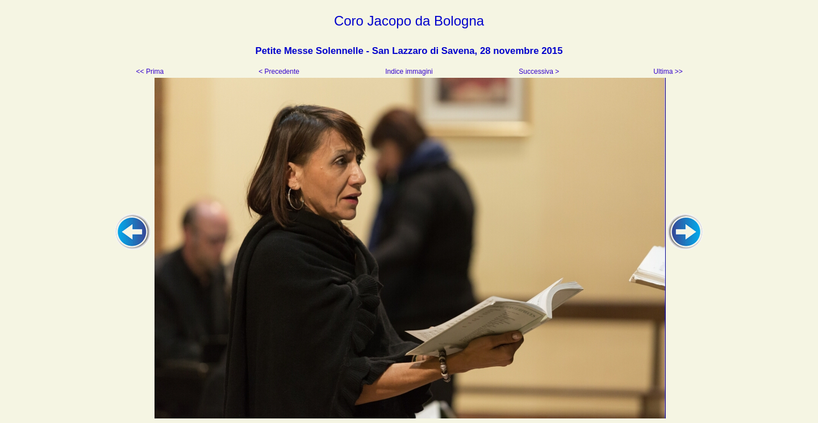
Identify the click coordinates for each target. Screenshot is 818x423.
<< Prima (151, 72)
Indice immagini (409, 72)
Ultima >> (667, 72)
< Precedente (279, 72)
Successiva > (538, 72)
